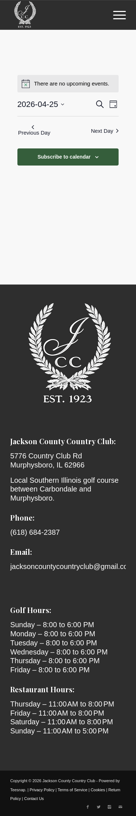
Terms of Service (72, 790)
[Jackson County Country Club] (56, 14)
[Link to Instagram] (109, 806)
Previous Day (34, 130)
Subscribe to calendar (63, 157)
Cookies (98, 790)
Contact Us (34, 798)
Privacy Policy (42, 790)
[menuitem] (116, 14)
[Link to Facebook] (87, 806)
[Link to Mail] (120, 806)
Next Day (105, 131)
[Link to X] (98, 806)
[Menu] (116, 14)
